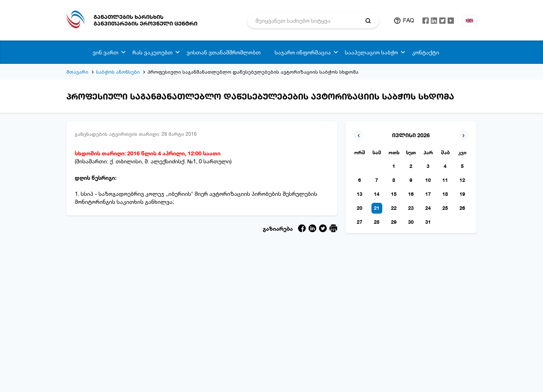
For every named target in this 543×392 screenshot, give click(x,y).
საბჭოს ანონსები (118, 72)
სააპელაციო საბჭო (371, 52)
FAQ (408, 20)
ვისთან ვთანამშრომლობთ (224, 52)
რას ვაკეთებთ (152, 52)
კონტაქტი (425, 52)
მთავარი (77, 72)
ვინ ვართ (105, 52)
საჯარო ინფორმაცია (303, 52)
